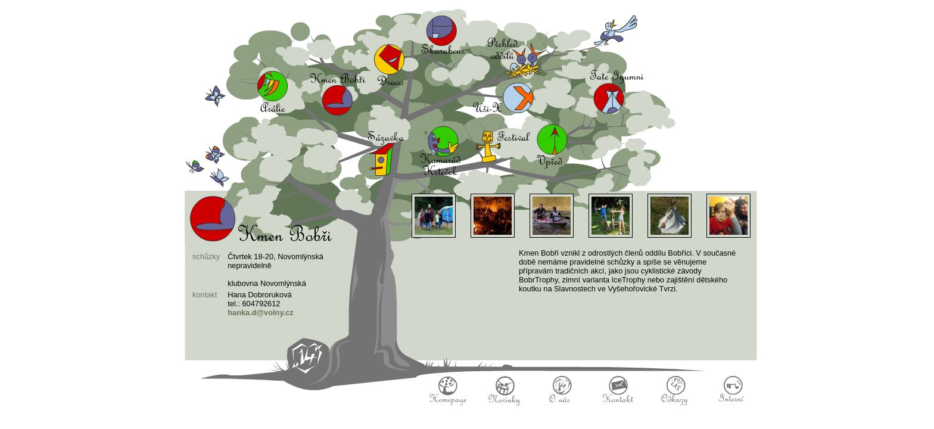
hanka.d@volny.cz (260, 312)
